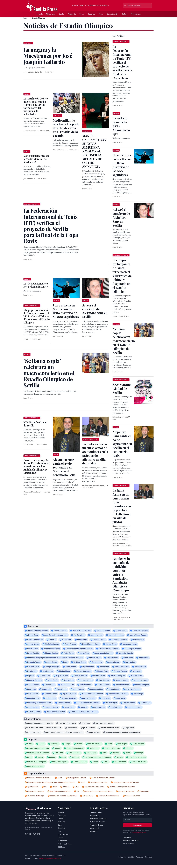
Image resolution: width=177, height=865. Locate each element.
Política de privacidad (139, 832)
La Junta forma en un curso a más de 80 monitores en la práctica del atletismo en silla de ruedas (95, 453)
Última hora (50, 14)
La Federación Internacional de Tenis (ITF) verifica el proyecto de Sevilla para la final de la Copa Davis (122, 62)
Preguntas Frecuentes (131, 840)
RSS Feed (61, 847)
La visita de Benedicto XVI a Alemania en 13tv (36, 285)
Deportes (91, 14)
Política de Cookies (97, 822)
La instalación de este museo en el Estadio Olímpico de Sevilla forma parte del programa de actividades (35, 106)
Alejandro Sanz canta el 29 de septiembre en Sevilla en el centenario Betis (64, 467)
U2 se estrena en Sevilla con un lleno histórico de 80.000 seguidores (66, 311)
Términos (139, 857)
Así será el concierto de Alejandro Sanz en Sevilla (94, 311)
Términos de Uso (96, 825)
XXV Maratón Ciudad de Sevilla (35, 424)
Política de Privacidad (98, 819)
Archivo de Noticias (65, 844)
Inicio (25, 18)
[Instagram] (34, 834)
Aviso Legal (94, 828)
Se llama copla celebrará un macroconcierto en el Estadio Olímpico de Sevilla (124, 341)
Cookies (131, 857)
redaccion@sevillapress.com (50, 858)
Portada (39, 14)
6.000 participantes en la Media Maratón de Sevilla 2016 (36, 159)
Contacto (93, 831)
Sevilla (61, 14)
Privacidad (122, 857)
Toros (101, 14)
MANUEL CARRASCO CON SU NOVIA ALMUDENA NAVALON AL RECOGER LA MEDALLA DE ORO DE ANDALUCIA (94, 151)
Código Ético (95, 815)
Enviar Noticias (128, 843)
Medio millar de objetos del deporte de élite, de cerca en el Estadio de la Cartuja (66, 128)
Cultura (124, 14)
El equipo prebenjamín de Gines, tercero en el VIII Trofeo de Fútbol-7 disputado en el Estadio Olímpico (36, 316)
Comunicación (112, 14)
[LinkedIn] (38, 834)
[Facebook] (26, 834)
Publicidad (127, 837)
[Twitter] (30, 834)
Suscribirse (137, 825)
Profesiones (136, 14)
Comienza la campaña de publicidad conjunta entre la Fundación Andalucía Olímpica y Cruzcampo (36, 466)
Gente (81, 14)
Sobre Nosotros (96, 812)
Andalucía (72, 14)
